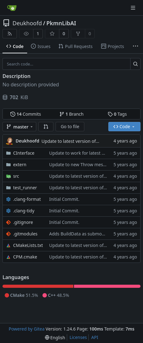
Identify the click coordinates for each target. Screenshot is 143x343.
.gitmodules (25, 234)
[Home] (12, 7)
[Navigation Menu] (133, 7)
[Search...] (135, 64)
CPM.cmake (25, 257)
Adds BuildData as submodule (80, 234)
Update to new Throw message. (81, 164)
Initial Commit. (64, 199)
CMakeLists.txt (28, 245)
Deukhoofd (27, 23)
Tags (117, 114)
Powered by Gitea (27, 329)
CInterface (23, 153)
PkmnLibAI (61, 23)
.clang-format (27, 199)
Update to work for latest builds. (82, 153)
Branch (71, 114)
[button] (45, 126)
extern (19, 164)
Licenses (78, 337)
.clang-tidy (23, 211)
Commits (25, 114)
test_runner (25, 188)
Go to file (70, 126)
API (94, 337)
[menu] (55, 338)
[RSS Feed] (9, 33)
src (16, 176)
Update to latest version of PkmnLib (78, 141)
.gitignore (23, 222)
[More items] (136, 46)
